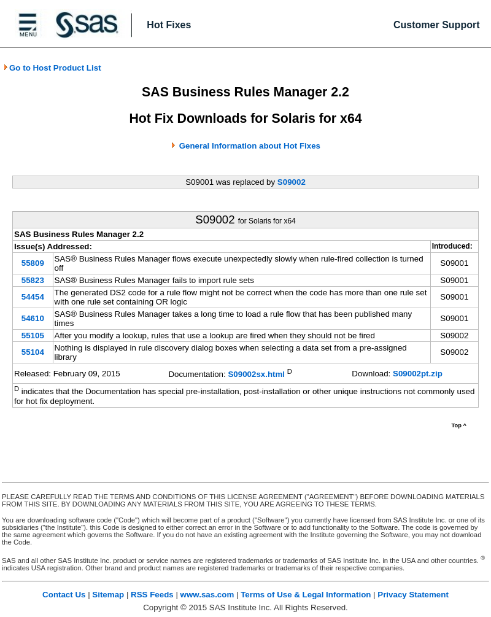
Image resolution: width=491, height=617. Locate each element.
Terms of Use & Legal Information (306, 594)
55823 (32, 280)
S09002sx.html (256, 374)
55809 (32, 263)
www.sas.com (207, 594)
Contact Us (63, 594)
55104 (32, 352)
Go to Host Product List (52, 67)
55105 (32, 335)
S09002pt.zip (418, 373)
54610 (32, 318)
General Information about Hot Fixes (249, 145)
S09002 (291, 182)
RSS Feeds (152, 594)
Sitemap (108, 594)
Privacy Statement (413, 594)
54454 (32, 296)
